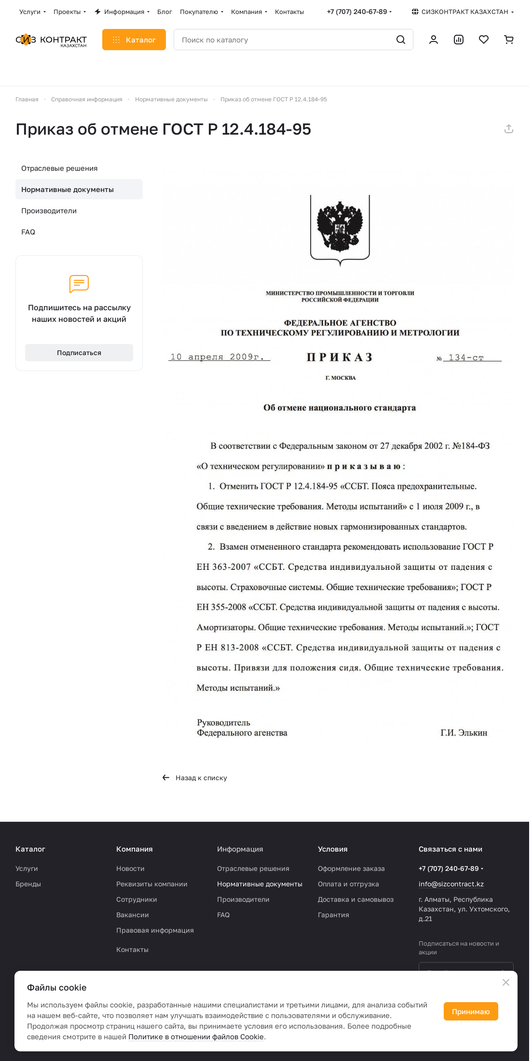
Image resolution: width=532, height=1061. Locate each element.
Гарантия (333, 914)
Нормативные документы (67, 189)
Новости (130, 868)
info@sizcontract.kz (451, 884)
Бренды (28, 884)
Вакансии (132, 914)
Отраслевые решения (59, 168)
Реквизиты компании (152, 884)
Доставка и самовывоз (356, 899)
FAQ (28, 231)
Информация (240, 848)
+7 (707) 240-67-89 (357, 11)
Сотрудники (136, 899)
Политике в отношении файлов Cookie (196, 1036)
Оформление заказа (351, 868)
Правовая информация (155, 930)
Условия (333, 848)
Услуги (26, 868)
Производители (49, 210)
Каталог (30, 848)
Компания (134, 848)
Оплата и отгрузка (348, 884)
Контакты (132, 949)
